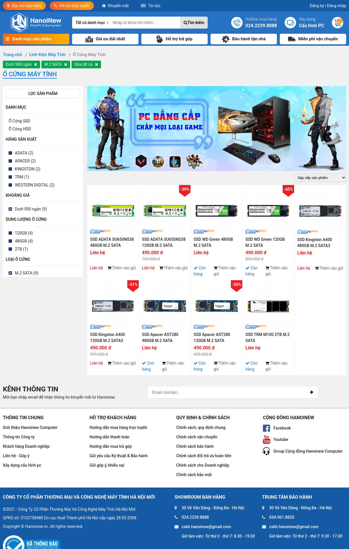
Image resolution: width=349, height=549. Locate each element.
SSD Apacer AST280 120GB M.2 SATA (212, 337)
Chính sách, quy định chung (200, 427)
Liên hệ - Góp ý (16, 455)
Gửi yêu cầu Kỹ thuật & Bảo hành (119, 455)
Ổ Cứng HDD (20, 129)
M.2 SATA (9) (26, 273)
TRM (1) (22, 177)
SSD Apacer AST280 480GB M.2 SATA (160, 337)
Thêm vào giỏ (122, 268)
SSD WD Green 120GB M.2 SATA (265, 242)
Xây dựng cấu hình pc (22, 465)
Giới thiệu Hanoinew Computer (30, 427)
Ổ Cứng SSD (19, 121)
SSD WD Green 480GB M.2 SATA (213, 242)
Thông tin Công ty (19, 437)
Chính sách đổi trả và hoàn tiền (203, 455)
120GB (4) (24, 233)
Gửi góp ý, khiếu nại (107, 465)
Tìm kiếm (194, 22)
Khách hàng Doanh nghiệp (26, 446)
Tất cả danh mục (92, 22)
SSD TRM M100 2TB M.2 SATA (267, 337)
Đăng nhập (336, 5)
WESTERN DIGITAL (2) (35, 185)
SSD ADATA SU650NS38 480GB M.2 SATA (112, 242)
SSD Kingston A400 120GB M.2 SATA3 (107, 337)
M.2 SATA (55, 64)
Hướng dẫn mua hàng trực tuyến (118, 427)
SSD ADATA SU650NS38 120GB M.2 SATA (164, 242)
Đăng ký (318, 5)
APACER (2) (25, 161)
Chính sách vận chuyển (196, 437)
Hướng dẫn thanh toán (109, 437)
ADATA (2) (24, 153)
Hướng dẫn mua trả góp (111, 446)
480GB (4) (24, 241)
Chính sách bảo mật (194, 474)
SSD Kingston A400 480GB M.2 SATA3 (314, 242)
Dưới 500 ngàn (21, 64)
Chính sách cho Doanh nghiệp (202, 465)
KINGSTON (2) (27, 169)
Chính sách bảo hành (195, 446)
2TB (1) (21, 249)
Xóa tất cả (86, 64)
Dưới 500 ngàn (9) (31, 209)
